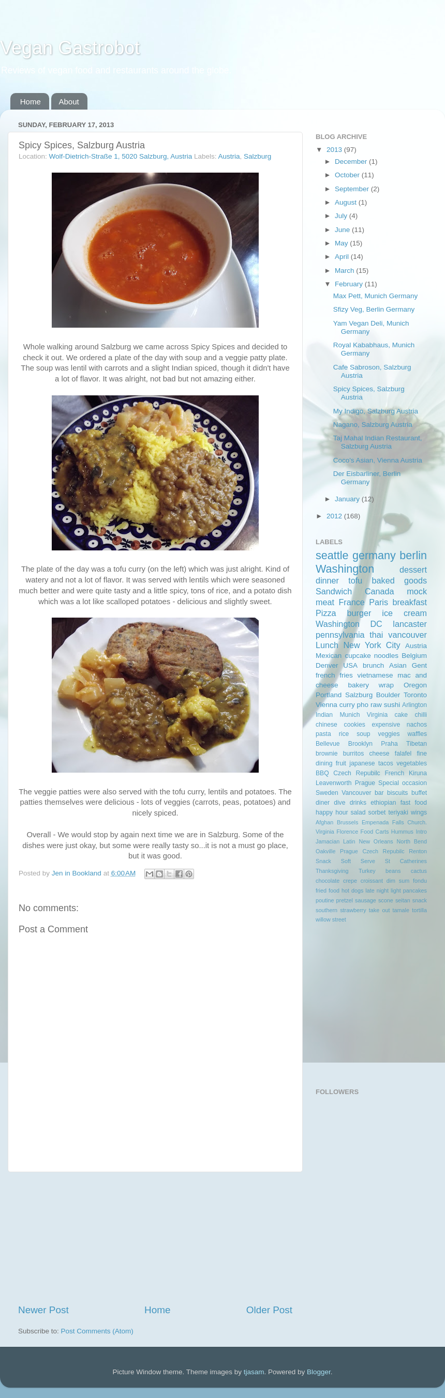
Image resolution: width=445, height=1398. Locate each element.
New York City (371, 645)
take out (379, 910)
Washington (345, 568)
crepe (350, 881)
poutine (325, 900)
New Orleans (376, 841)
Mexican (329, 655)
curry (347, 705)
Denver (327, 665)
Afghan (324, 822)
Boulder (388, 695)
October (348, 175)
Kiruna (418, 773)
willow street (331, 919)
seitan (402, 900)
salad (358, 812)
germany (374, 555)
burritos (353, 753)
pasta (323, 734)
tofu (355, 580)
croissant (372, 881)
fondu (420, 881)
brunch (373, 665)
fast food (413, 802)
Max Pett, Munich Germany (375, 296)
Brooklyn (360, 743)
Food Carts (375, 831)
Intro (421, 831)
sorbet (377, 812)
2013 (335, 149)
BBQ (322, 773)
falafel (403, 753)
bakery (358, 685)
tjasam (254, 1372)
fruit (341, 763)
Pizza (326, 613)
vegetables (411, 763)
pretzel (344, 900)
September (353, 189)
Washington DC (349, 623)
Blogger (319, 1372)
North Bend (412, 841)
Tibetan (416, 743)
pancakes (415, 890)
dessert (413, 569)
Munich (349, 714)
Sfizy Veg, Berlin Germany (374, 309)
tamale (401, 910)
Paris (378, 602)
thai (376, 634)
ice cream (404, 613)
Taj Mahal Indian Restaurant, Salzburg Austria (377, 442)
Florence (347, 831)
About (69, 101)
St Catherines (406, 861)
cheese (379, 753)
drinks (358, 802)
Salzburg (257, 156)
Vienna (326, 705)
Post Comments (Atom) (97, 1331)
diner (323, 802)
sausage (365, 900)
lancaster (410, 623)
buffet (419, 792)
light (396, 890)
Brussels (347, 822)
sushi (392, 705)
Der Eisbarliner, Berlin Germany (367, 478)
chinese (326, 724)
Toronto (415, 695)
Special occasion (402, 783)
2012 (335, 516)
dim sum (398, 881)
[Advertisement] (155, 1237)
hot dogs (352, 890)
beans (392, 871)
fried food (327, 890)
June (343, 230)
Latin (349, 841)
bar (379, 792)
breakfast (409, 602)
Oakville (325, 851)
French (394, 773)
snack (419, 900)
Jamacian (327, 841)
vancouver (407, 634)
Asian (398, 665)
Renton (418, 851)
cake (401, 714)
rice (344, 734)
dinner (327, 580)
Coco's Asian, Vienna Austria (377, 460)
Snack (323, 861)
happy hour (332, 812)
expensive (386, 724)
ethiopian (383, 802)
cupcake (357, 655)
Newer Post (43, 1309)
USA (350, 665)
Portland (329, 695)
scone (385, 900)
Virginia (377, 714)
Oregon (415, 685)
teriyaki (398, 812)
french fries (334, 675)
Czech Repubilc (356, 773)
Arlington (414, 705)
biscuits (397, 792)
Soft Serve (358, 861)
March (345, 270)
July (342, 216)
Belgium (414, 655)
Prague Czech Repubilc (372, 851)
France (351, 602)
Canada (379, 591)
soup (363, 734)
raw (376, 705)
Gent (419, 665)
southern (326, 910)
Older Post (269, 1309)
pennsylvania (340, 634)
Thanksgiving (332, 871)
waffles (417, 734)
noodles (386, 655)
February (350, 284)
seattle (332, 555)
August (347, 202)
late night (377, 890)
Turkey (367, 871)
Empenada (375, 822)
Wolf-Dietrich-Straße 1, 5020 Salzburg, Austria (120, 156)
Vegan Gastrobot (70, 47)
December (352, 161)
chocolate (327, 881)
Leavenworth (334, 783)
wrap (386, 685)
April (343, 256)
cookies (354, 724)
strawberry (353, 910)
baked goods (399, 580)
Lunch (327, 645)
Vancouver (356, 792)
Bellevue (328, 743)
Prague (365, 783)
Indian (324, 714)
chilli (420, 714)
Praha (389, 743)
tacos (385, 763)
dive (339, 802)
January (348, 499)
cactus (419, 871)
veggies (389, 734)
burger (359, 613)
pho (363, 705)
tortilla (419, 910)
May (342, 243)
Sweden (327, 792)
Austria (229, 156)
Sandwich (334, 591)
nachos (417, 724)
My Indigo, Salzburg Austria (375, 411)
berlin (413, 555)
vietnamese (375, 675)
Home (30, 101)
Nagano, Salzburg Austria (372, 424)
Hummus (402, 831)
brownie (327, 753)
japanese (362, 763)
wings (419, 812)
